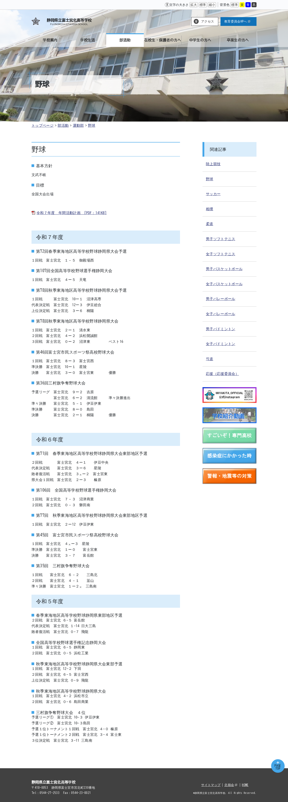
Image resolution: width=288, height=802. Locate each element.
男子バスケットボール (224, 269)
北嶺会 (230, 784)
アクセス (207, 21)
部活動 (63, 125)
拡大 (193, 4)
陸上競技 (213, 164)
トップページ (43, 125)
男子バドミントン (220, 329)
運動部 (78, 125)
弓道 (209, 359)
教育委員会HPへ (237, 21)
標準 (203, 4)
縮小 (212, 4)
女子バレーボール (220, 314)
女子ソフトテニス (220, 254)
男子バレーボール (220, 298)
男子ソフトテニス (220, 239)
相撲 (209, 209)
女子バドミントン (220, 344)
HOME (245, 784)
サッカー (213, 194)
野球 (91, 125)
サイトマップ (210, 784)
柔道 (209, 224)
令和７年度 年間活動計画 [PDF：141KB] (71, 213)
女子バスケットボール (224, 284)
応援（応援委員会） (222, 373)
